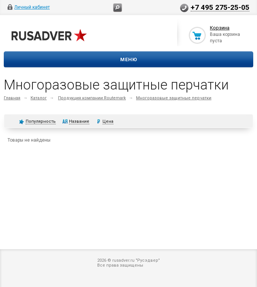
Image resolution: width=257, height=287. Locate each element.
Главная (12, 98)
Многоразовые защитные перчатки (173, 98)
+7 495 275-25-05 (220, 7)
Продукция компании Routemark (92, 98)
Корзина (219, 28)
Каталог (39, 98)
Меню (128, 59)
